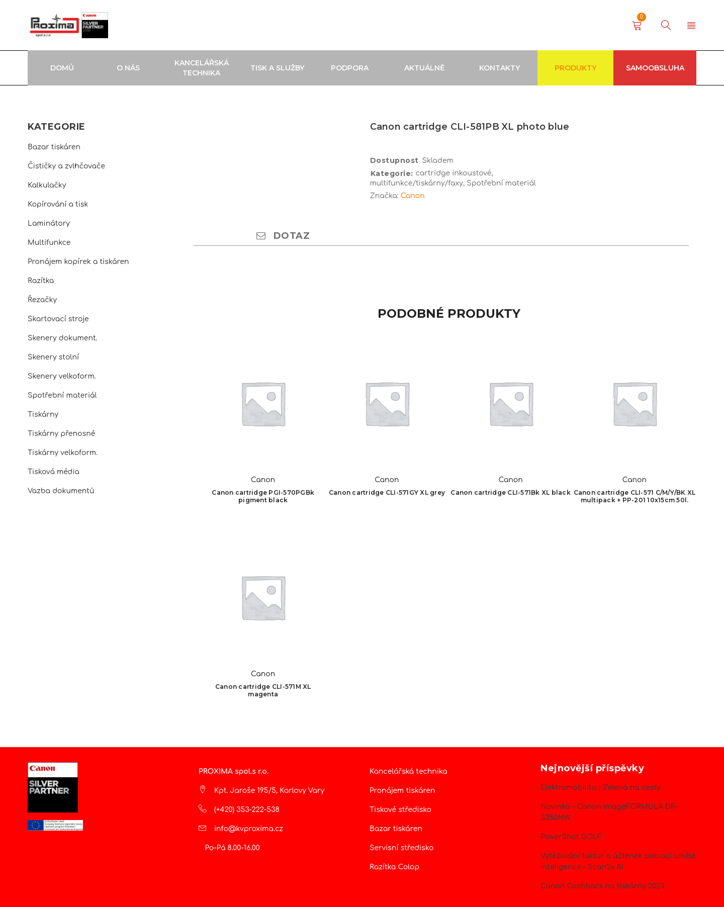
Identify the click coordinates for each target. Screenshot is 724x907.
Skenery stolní (53, 357)
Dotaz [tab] (283, 235)
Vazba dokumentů (61, 491)
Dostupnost (394, 160)
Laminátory (49, 223)
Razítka (41, 281)
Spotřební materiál (62, 395)
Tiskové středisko (400, 809)
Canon (413, 196)
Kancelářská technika (408, 771)
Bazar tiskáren (54, 147)
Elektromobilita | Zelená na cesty (600, 787)
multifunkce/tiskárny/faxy (416, 183)
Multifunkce (49, 242)
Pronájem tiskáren (402, 790)
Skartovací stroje (58, 319)
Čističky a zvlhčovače (66, 166)
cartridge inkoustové (454, 173)
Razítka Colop (394, 867)
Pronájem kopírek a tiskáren (78, 261)
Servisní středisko (401, 848)
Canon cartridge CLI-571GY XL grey (387, 492)
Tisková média (53, 472)
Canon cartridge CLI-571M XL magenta (263, 690)
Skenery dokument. (63, 338)
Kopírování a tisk (58, 204)
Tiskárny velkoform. (63, 453)
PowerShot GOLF (571, 837)
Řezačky (42, 300)
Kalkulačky (47, 185)
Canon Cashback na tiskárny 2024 (602, 886)
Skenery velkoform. (62, 376)
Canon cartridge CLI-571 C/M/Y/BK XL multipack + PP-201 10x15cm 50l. (635, 496)
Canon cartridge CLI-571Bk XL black (510, 492)
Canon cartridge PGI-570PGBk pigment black (263, 496)
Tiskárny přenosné (61, 433)
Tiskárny (43, 414)
